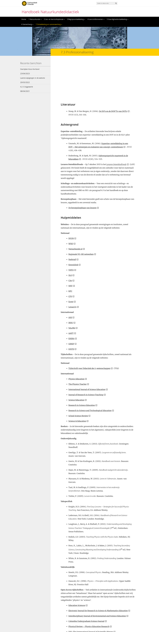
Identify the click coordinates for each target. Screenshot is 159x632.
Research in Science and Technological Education (90, 370)
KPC (70, 251)
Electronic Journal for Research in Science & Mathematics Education (98, 570)
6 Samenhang (27, 24)
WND (70, 203)
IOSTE (71, 309)
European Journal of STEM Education (84, 597)
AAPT (71, 293)
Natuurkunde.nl (75, 209)
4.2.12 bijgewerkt (26, 87)
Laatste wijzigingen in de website (32, 78)
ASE (70, 277)
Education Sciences (76, 565)
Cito (70, 240)
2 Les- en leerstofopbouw (54, 19)
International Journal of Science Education (86, 349)
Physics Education (76, 338)
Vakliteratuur (74, 613)
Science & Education (77, 381)
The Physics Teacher (77, 344)
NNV (70, 245)
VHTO (71, 230)
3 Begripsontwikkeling (76, 19)
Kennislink (73, 224)
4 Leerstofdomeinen (96, 19)
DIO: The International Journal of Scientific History (90, 591)
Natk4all (72, 219)
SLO (70, 235)
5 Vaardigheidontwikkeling (117, 19)
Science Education (76, 360)
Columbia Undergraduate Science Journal (86, 581)
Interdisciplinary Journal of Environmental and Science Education (97, 576)
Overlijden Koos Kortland (29, 69)
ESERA (71, 298)
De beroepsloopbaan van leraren (82, 167)
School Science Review (78, 375)
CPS (70, 256)
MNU (70, 282)
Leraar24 (72, 267)
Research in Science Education (81, 365)
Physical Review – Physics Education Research (88, 586)
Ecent (70, 261)
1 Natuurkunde (34, 19)
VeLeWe (71, 288)
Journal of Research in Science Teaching (85, 354)
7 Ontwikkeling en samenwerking (49, 24)
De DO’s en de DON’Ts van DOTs (113, 71)
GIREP (71, 303)
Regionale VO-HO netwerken (81, 214)
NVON (71, 198)
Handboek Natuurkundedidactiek (50, 11)
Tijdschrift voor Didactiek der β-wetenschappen (89, 328)
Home (23, 19)
